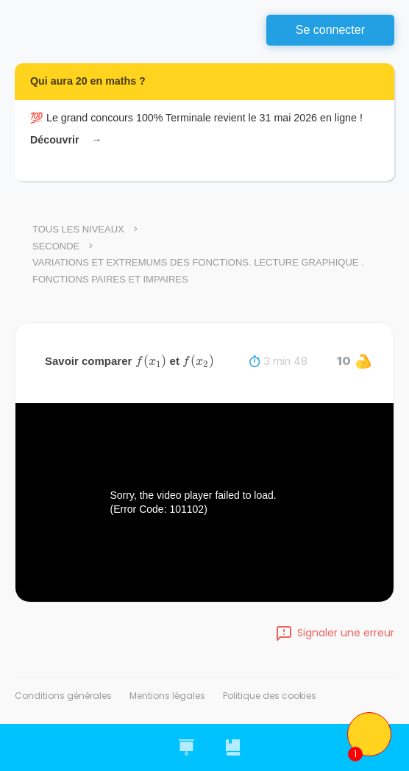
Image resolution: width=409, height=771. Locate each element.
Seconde (55, 246)
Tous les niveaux (78, 229)
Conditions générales (63, 695)
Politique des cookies (269, 695)
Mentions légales (167, 695)
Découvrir (64, 140)
